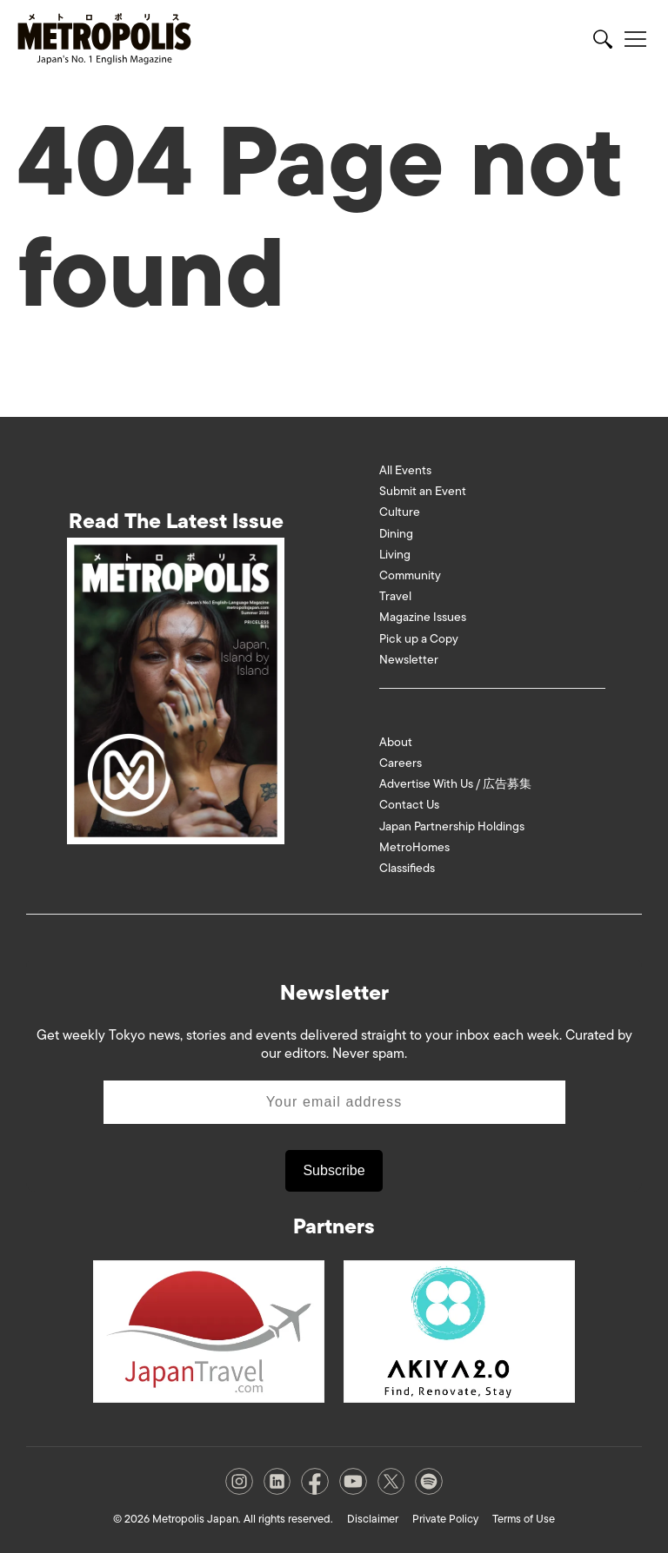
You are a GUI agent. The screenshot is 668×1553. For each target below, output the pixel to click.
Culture (399, 512)
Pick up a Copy (418, 639)
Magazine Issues (422, 617)
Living (395, 555)
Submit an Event (422, 491)
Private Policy (445, 1519)
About (395, 742)
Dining (396, 534)
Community (410, 575)
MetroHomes (414, 847)
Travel (395, 596)
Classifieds (407, 868)
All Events (405, 470)
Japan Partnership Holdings (451, 826)
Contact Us (409, 805)
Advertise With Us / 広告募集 (455, 784)
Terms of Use (523, 1519)
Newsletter (408, 660)
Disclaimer (372, 1519)
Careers (400, 763)
